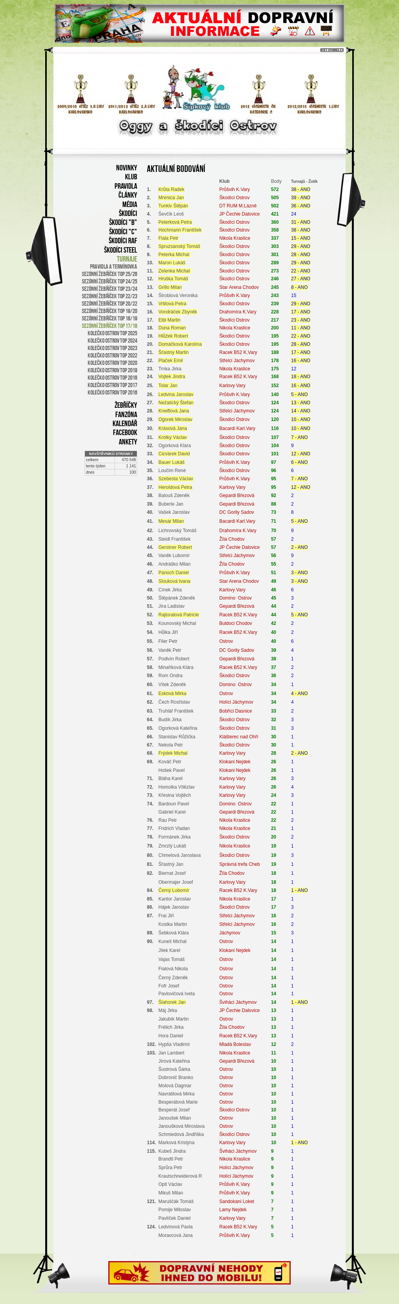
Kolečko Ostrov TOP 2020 (112, 362)
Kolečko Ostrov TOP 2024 (112, 340)
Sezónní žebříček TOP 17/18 (109, 325)
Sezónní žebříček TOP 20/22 (109, 303)
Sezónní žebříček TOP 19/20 (109, 311)
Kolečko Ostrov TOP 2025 (112, 333)
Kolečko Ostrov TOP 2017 (112, 385)
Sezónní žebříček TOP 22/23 (109, 296)
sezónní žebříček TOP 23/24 (109, 288)
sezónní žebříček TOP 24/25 (109, 281)
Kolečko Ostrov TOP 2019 (112, 370)
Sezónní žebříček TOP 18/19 (109, 318)
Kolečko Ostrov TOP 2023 (112, 348)
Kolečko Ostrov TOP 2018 (112, 377)
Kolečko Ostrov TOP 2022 (112, 355)
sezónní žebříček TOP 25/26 (109, 274)
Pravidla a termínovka (113, 266)
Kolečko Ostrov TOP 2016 (112, 392)
